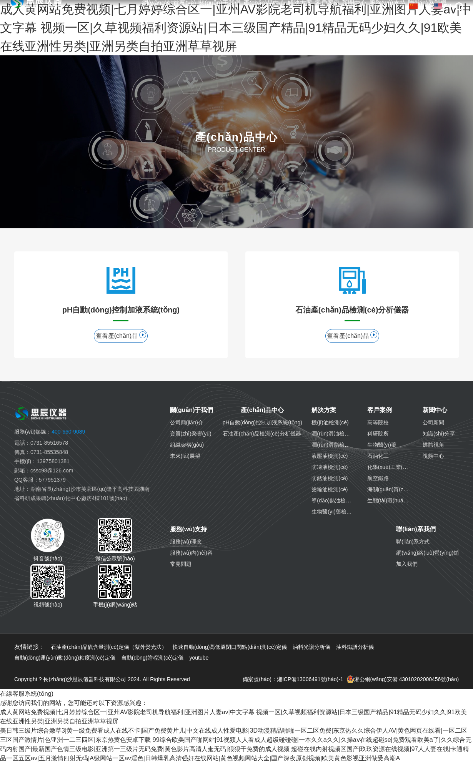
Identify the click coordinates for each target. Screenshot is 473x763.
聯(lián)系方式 (413, 542)
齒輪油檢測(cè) (329, 489)
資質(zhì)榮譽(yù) (191, 434)
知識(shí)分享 (439, 434)
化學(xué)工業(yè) (388, 467)
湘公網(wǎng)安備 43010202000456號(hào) (402, 679)
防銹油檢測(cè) (329, 478)
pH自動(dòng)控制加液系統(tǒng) (262, 422)
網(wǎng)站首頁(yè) (169, 3)
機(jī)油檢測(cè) (329, 422)
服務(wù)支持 (387, 3)
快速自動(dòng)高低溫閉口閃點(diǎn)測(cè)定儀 (230, 647)
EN (442, 6)
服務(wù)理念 (186, 542)
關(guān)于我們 (219, 3)
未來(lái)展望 (185, 456)
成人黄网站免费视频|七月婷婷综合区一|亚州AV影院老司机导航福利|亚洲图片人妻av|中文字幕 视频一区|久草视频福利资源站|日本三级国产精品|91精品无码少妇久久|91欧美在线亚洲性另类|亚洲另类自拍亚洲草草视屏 (236, 27)
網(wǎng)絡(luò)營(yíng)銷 (427, 553)
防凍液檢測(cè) (329, 467)
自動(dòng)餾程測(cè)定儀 (152, 658)
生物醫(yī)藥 (381, 445)
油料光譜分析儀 (311, 647)
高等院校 (378, 422)
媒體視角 (433, 445)
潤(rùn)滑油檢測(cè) (335, 434)
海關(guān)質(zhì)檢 (391, 489)
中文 (419, 6)
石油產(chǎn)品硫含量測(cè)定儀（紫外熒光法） (109, 647)
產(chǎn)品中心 (264, 3)
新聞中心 (354, 3)
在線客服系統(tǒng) (26, 693)
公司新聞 (433, 422)
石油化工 (378, 456)
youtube (198, 658)
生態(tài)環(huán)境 (390, 500)
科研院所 (378, 434)
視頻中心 (433, 456)
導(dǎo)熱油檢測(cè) (335, 500)
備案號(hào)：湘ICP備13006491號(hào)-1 (293, 679)
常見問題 (181, 564)
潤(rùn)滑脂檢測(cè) (335, 445)
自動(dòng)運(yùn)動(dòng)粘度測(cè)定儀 (64, 658)
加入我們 (407, 564)
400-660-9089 (49, 432)
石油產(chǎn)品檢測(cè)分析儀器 (262, 434)
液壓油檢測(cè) (329, 456)
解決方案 (300, 3)
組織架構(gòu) (187, 445)
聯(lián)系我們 (415, 529)
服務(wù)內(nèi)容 (191, 553)
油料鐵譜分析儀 (355, 647)
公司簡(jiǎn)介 (186, 422)
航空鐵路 (378, 478)
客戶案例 (327, 3)
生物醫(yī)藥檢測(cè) (336, 512)
